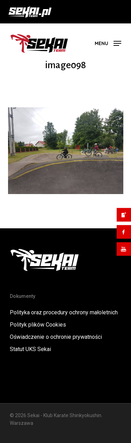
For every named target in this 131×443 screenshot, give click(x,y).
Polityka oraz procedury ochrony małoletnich (64, 312)
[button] (108, 43)
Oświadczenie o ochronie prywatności (56, 337)
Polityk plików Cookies (38, 324)
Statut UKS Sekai (30, 349)
